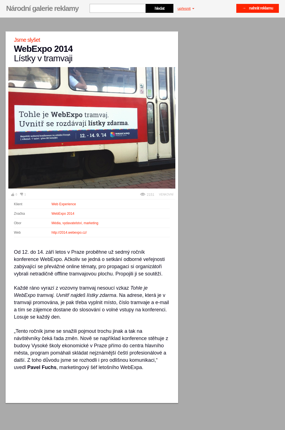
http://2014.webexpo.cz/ (69, 232)
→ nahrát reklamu (257, 8)
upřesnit (186, 8)
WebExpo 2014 (62, 214)
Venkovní (166, 194)
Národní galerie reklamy (42, 8)
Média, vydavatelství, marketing (74, 223)
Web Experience (63, 204)
